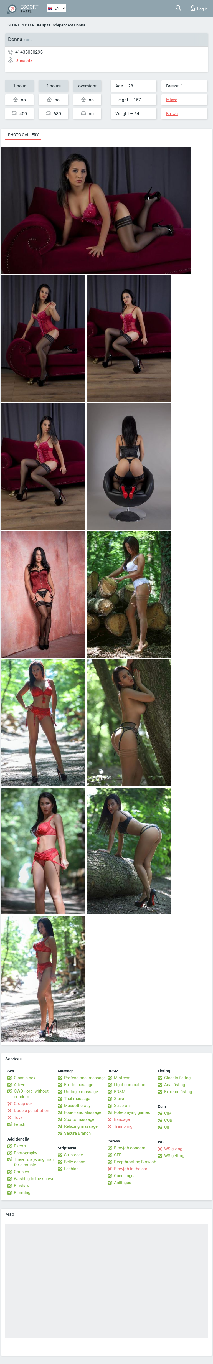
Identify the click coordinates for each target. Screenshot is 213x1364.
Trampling (123, 1126)
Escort (20, 1146)
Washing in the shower (35, 1178)
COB (168, 1120)
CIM (168, 1113)
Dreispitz (43, 25)
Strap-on (122, 1105)
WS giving (173, 1148)
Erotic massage (78, 1084)
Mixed (171, 99)
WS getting (174, 1155)
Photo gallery (23, 135)
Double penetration (31, 1110)
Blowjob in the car (130, 1168)
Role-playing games (132, 1112)
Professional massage (85, 1077)
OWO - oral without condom (31, 1094)
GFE (117, 1154)
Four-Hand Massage (82, 1112)
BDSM (119, 1091)
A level (20, 1084)
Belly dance (74, 1161)
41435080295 (29, 52)
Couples (21, 1171)
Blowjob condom (129, 1147)
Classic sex (24, 1077)
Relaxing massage (81, 1126)
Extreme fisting (178, 1091)
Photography (25, 1152)
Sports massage (79, 1119)
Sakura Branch (77, 1133)
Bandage (122, 1119)
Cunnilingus (125, 1175)
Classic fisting (177, 1077)
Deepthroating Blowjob (135, 1161)
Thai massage (77, 1098)
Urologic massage (81, 1091)
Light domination (129, 1084)
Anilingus (122, 1182)
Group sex (23, 1103)
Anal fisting (174, 1084)
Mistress (122, 1077)
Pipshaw (21, 1185)
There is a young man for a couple (34, 1162)
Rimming (22, 1192)
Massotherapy (77, 1105)
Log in (199, 8)
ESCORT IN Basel (19, 25)
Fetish (19, 1124)
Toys (18, 1117)
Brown (172, 113)
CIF (167, 1127)
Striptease (73, 1154)
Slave (119, 1098)
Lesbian (71, 1168)
